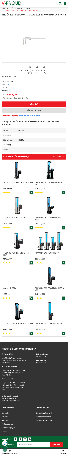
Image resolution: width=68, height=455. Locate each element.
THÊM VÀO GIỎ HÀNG (34, 110)
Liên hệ (4, 431)
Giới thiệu (5, 417)
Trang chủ (5, 8)
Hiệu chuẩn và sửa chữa (29, 116)
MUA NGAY (34, 104)
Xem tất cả (59, 156)
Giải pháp (5, 420)
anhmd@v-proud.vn (12, 401)
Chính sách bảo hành (43, 417)
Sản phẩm (5, 413)
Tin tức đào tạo (7, 424)
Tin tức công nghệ (8, 428)
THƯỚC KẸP (28, 8)
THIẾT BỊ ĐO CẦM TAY (16, 8)
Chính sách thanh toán (44, 420)
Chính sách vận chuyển (44, 413)
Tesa (7, 84)
